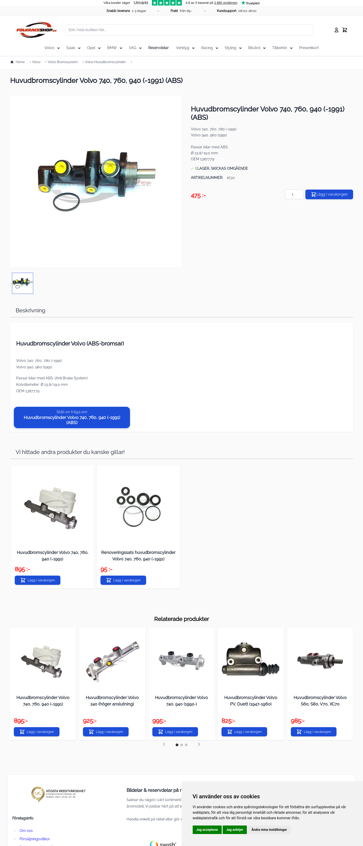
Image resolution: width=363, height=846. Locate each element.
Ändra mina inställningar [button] (269, 829)
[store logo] (36, 29)
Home (17, 62)
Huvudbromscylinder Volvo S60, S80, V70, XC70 (320, 700)
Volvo (36, 62)
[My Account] (336, 30)
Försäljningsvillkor (35, 839)
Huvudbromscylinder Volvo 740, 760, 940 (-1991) (42, 700)
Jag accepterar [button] (207, 829)
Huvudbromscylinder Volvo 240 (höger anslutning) (112, 700)
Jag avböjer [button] (234, 829)
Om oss (26, 830)
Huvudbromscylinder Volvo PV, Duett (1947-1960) (250, 700)
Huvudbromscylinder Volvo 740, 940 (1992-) (181, 700)
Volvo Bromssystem (63, 62)
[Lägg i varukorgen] (37, 580)
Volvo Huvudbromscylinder (105, 62)
